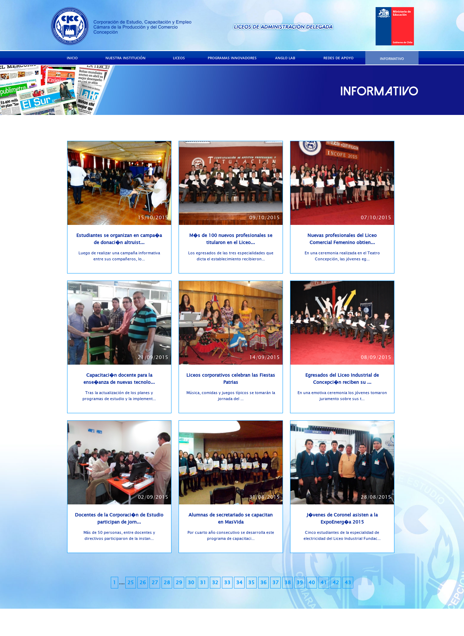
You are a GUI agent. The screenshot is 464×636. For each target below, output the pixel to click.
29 (179, 582)
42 (336, 582)
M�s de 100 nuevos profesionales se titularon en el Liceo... (230, 239)
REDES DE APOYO (338, 57)
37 (275, 582)
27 (155, 582)
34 (239, 582)
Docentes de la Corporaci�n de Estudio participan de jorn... (119, 518)
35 (251, 582)
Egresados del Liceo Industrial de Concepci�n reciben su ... (342, 379)
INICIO (72, 57)
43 (348, 582)
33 (227, 582)
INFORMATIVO (392, 58)
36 (263, 582)
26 (143, 582)
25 (130, 582)
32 (215, 582)
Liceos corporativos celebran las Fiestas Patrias (230, 379)
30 (191, 582)
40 (312, 582)
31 (203, 582)
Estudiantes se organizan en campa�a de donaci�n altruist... (119, 239)
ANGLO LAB (285, 57)
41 (324, 582)
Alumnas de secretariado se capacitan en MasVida (231, 518)
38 (287, 582)
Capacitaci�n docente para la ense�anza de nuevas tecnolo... (119, 379)
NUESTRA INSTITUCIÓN (125, 57)
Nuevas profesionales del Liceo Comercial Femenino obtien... (342, 239)
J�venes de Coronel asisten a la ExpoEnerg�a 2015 (342, 518)
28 (167, 582)
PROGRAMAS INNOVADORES (232, 57)
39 (299, 582)
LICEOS (179, 57)
